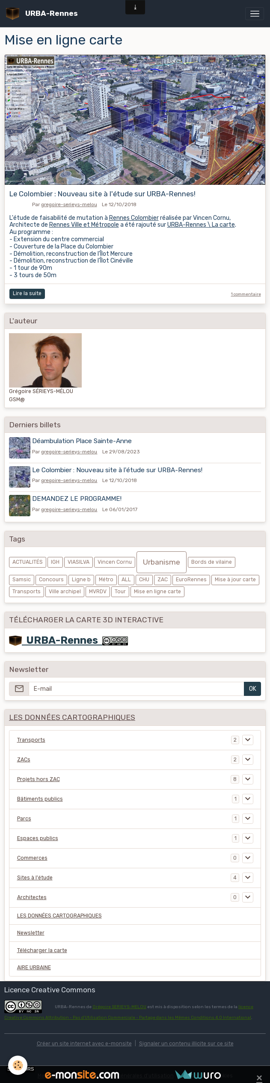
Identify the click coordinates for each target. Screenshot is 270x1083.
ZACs (23, 757)
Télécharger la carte (42, 947)
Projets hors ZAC (38, 776)
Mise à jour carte (235, 577)
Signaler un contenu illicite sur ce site (186, 1041)
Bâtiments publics (40, 796)
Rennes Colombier (134, 218)
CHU (144, 577)
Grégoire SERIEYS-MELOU (119, 1003)
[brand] (43, 13)
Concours (51, 577)
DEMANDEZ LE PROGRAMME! (78, 497)
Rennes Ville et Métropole (84, 224)
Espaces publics (37, 835)
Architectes (32, 894)
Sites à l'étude (35, 875)
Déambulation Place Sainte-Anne (83, 441)
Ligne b (81, 577)
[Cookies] (18, 1065)
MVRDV (98, 589)
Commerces (32, 855)
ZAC (162, 577)
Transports (26, 589)
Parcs (24, 816)
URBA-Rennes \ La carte (201, 224)
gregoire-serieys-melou (69, 204)
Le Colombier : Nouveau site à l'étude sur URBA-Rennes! (102, 193)
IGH (55, 559)
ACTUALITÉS (27, 559)
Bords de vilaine (211, 559)
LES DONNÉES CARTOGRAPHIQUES (59, 913)
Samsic (21, 577)
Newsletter (31, 930)
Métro (106, 577)
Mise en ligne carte (157, 589)
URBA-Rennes (55, 637)
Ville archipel (65, 589)
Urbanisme (161, 559)
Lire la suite (27, 293)
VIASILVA (78, 559)
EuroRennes (191, 577)
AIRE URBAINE (34, 965)
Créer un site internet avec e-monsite (84, 1041)
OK (252, 686)
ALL (126, 577)
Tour (120, 589)
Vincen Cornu (115, 559)
